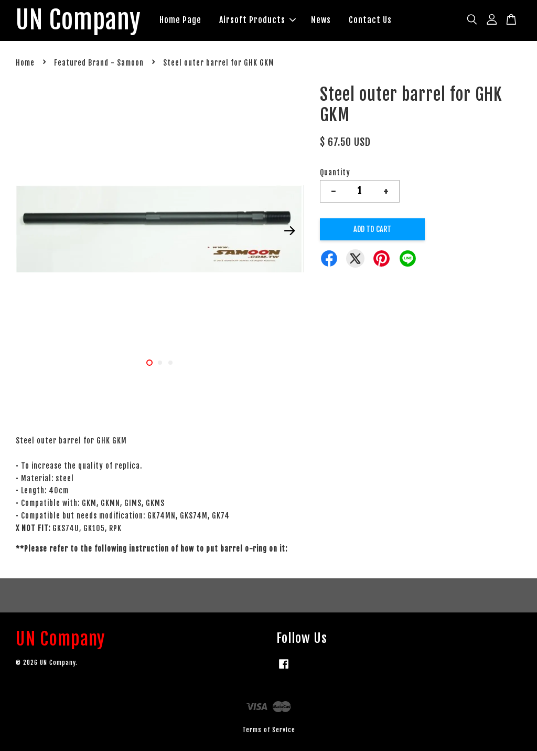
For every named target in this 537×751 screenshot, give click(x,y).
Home (25, 62)
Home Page (180, 20)
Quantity (335, 172)
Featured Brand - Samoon (99, 62)
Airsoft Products (257, 20)
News (321, 20)
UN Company (78, 20)
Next (290, 231)
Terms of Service (268, 730)
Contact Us (370, 20)
